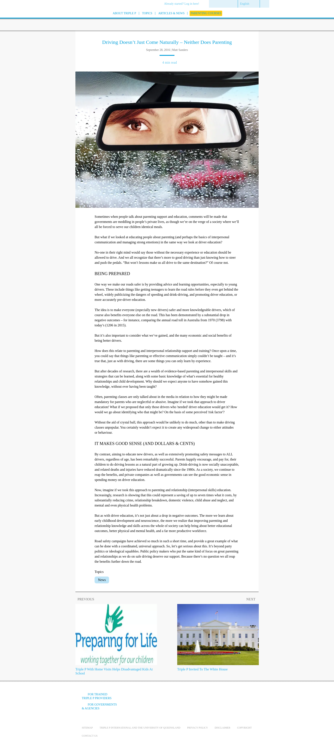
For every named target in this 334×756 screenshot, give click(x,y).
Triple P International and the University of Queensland (139, 727)
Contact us (90, 735)
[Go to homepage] (71, 19)
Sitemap (87, 727)
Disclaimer (222, 727)
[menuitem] (183, 4)
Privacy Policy (197, 727)
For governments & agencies (99, 706)
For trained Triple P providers (97, 696)
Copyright (244, 727)
